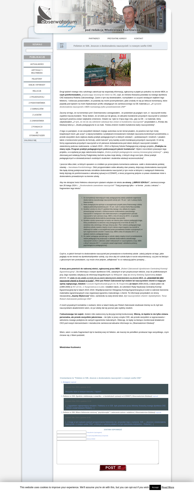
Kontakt (138, 38)
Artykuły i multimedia (37, 71)
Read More (168, 487)
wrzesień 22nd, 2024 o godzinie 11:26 (78, 401)
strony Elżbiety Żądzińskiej (143, 275)
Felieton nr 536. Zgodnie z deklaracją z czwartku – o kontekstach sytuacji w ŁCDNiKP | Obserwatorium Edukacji (107, 396)
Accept (155, 487)
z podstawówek (37, 103)
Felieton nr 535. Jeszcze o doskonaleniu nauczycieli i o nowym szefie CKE (113, 46)
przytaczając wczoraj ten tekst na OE (99, 95)
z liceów (36, 115)
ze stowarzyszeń (37, 134)
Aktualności (37, 64)
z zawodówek (37, 121)
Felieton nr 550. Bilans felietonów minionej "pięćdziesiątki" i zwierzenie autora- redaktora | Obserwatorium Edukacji (109, 412)
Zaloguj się (30, 140)
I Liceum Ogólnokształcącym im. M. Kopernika (107, 284)
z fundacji (37, 127)
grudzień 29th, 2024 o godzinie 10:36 (78, 417)
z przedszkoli (37, 97)
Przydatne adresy (117, 38)
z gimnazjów (36, 109)
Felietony (37, 79)
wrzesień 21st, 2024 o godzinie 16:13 (78, 387)
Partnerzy (94, 38)
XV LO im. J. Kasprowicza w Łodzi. (89, 287)
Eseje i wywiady (37, 85)
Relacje (37, 91)
